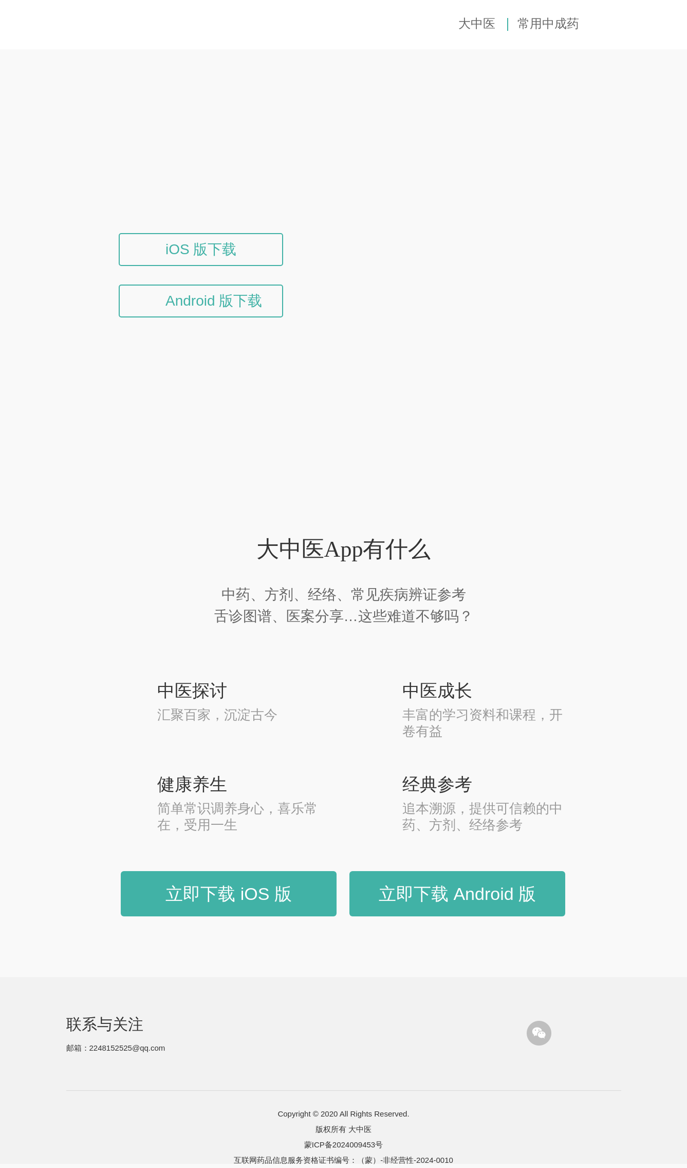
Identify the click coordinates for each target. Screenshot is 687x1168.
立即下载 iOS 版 (228, 894)
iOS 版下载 (200, 249)
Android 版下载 (213, 301)
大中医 (476, 23)
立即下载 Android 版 (457, 894)
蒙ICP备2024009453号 (343, 1144)
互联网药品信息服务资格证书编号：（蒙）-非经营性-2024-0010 (343, 1160)
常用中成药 (548, 23)
